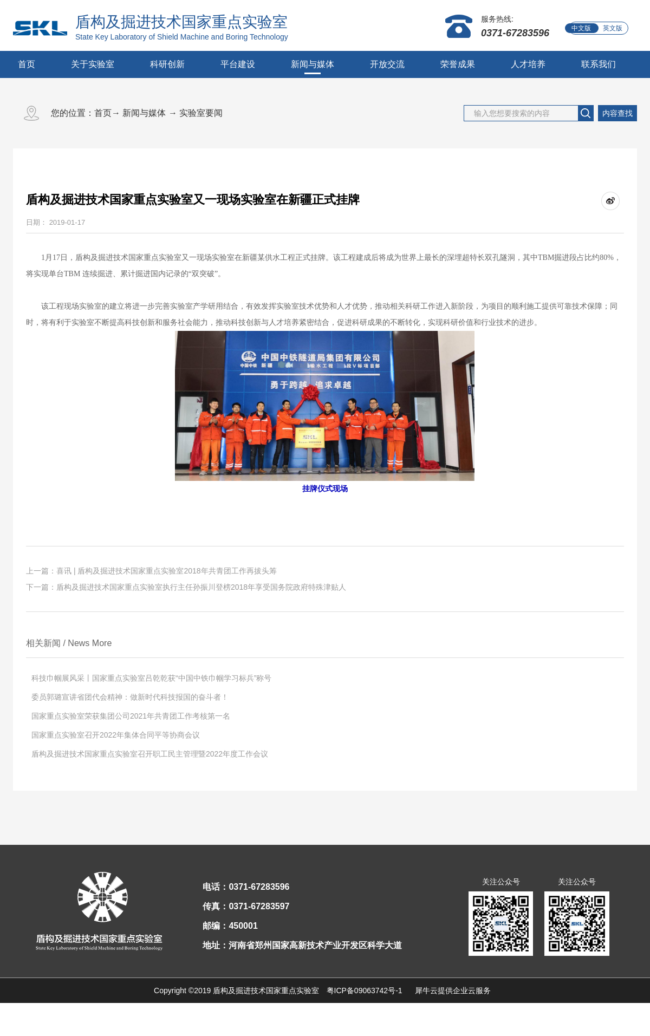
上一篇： (151, 570)
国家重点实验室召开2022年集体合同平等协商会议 (115, 735)
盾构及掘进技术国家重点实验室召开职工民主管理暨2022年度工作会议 (149, 754)
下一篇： (186, 587)
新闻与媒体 (144, 113)
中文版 (581, 28)
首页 (26, 64)
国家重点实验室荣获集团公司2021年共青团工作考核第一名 (130, 716)
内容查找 (617, 113)
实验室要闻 (201, 113)
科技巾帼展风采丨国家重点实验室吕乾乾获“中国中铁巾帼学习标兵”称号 (151, 678)
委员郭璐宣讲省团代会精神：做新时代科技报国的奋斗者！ (130, 697)
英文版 (612, 28)
